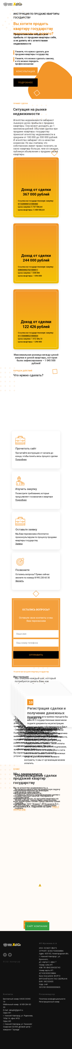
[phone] (36, 643)
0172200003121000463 (28, 204)
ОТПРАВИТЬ (36, 655)
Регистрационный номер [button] (49, 1002)
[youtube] (10, 955)
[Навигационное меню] (67, 4)
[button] (25, 71)
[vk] (5, 955)
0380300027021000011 (28, 270)
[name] (36, 634)
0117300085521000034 (28, 336)
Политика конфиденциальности (52, 999)
